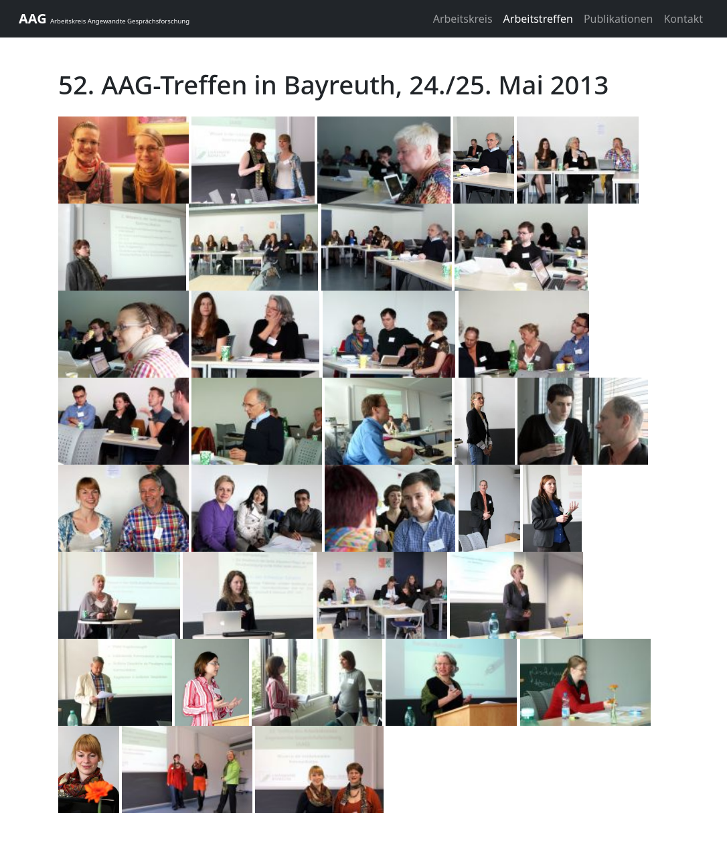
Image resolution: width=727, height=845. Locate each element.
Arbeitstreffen (538, 18)
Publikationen (618, 18)
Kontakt (683, 18)
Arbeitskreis (463, 18)
